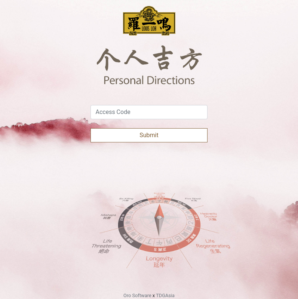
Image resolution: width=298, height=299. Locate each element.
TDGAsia (165, 295)
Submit (148, 135)
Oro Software (137, 295)
